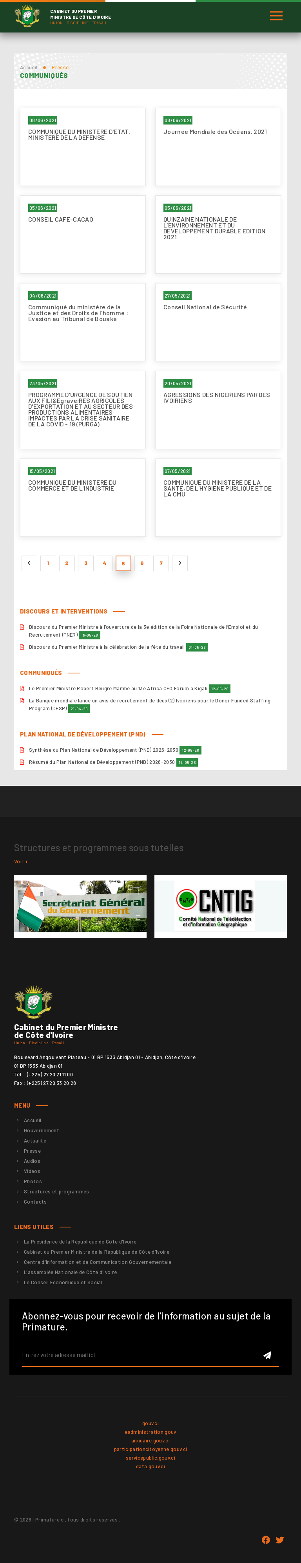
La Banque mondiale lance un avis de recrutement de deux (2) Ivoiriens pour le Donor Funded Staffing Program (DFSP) (149, 705)
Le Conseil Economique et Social (63, 1282)
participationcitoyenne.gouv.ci (150, 1449)
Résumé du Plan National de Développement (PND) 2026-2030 (113, 762)
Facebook (266, 1540)
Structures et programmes (56, 1191)
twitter (280, 1540)
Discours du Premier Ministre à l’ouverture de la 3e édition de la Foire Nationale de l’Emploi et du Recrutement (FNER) (143, 631)
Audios (32, 1161)
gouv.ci (150, 1423)
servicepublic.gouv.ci (150, 1458)
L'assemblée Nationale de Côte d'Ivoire (70, 1272)
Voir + (21, 861)
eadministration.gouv (150, 1432)
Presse (32, 1151)
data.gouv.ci (150, 1466)
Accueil (28, 67)
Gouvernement (41, 1130)
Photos (33, 1181)
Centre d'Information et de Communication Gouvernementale (97, 1262)
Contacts (35, 1201)
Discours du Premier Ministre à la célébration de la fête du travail (118, 647)
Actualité (35, 1140)
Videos (32, 1171)
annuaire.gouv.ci (150, 1440)
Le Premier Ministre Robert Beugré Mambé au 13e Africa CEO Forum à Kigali (129, 688)
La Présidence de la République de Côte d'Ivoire (80, 1241)
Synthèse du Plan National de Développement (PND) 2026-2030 (115, 750)
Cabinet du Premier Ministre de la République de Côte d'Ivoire (96, 1252)
